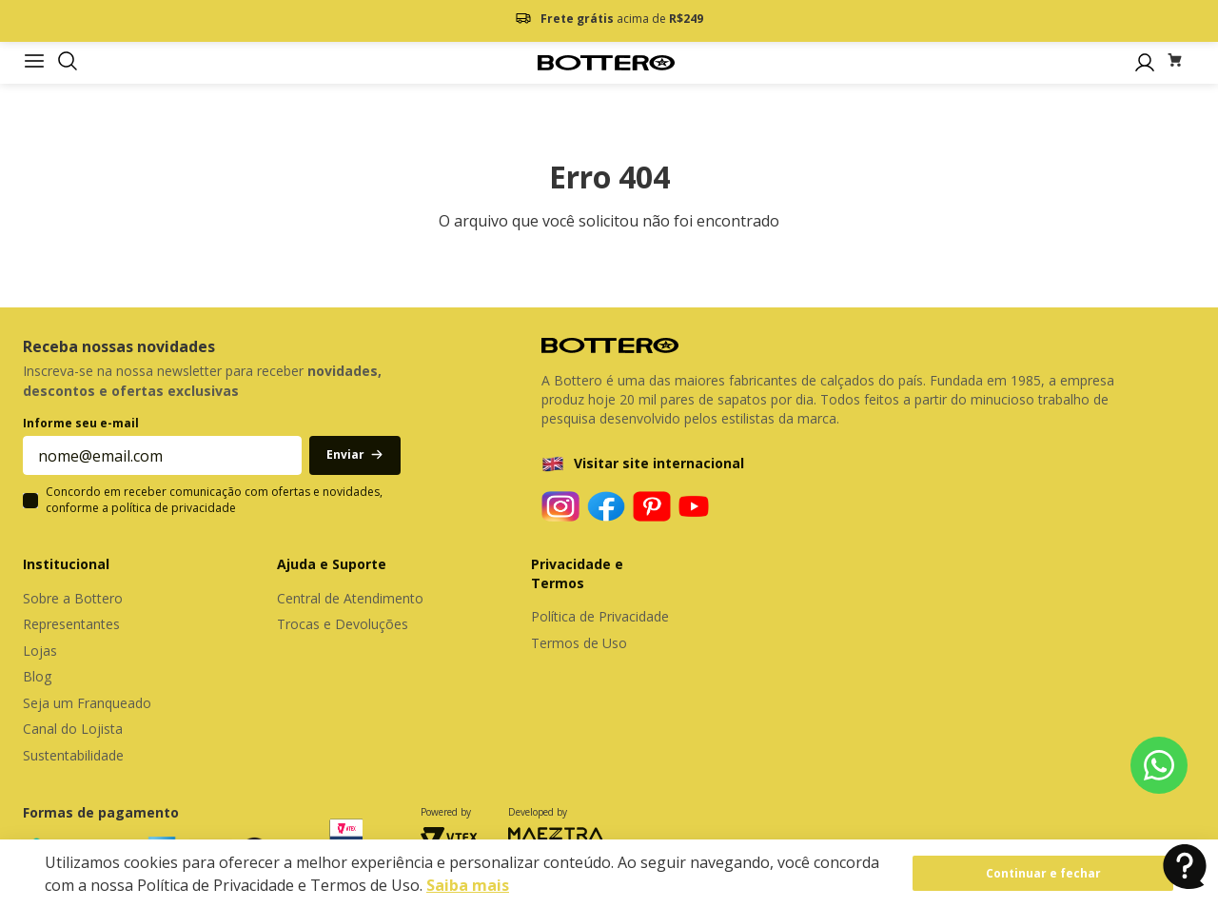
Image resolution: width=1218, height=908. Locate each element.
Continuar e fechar (1043, 873)
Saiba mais (467, 885)
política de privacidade (173, 508)
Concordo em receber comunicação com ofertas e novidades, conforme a (214, 500)
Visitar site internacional (659, 463)
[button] (67, 62)
